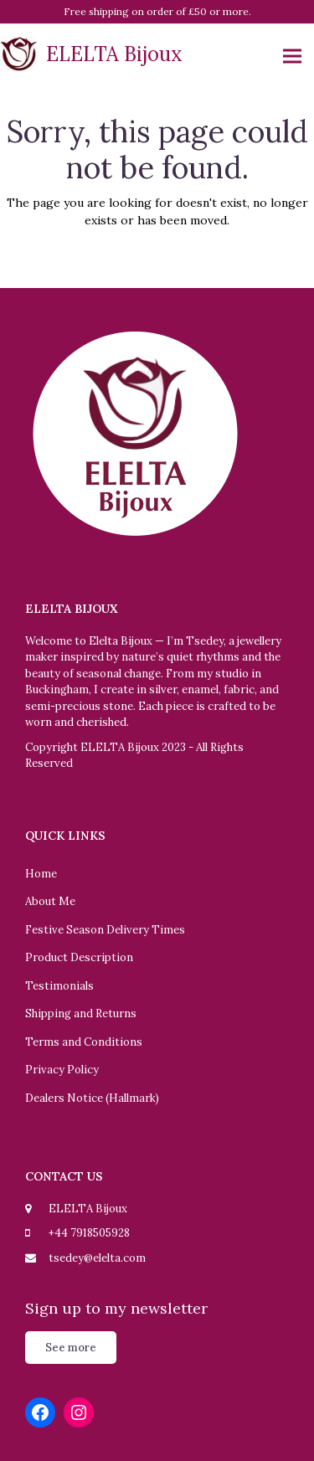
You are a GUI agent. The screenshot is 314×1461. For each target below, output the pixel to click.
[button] (292, 56)
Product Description (79, 957)
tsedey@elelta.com (97, 1258)
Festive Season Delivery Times (105, 930)
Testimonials (59, 986)
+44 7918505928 (89, 1233)
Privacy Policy (62, 1069)
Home (41, 874)
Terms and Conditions (83, 1042)
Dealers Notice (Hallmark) (92, 1098)
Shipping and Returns (80, 1013)
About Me (50, 901)
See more (70, 1347)
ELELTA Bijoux (91, 54)
